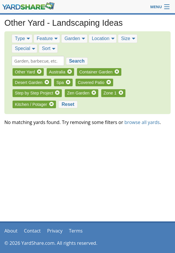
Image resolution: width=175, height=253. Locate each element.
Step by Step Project (37, 93)
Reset (68, 104)
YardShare (28, 6)
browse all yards (142, 122)
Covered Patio (94, 82)
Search (77, 60)
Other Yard (28, 72)
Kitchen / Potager (34, 104)
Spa (63, 82)
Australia (60, 72)
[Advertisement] (87, 176)
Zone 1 (113, 93)
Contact (32, 231)
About (11, 231)
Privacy (55, 231)
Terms (76, 231)
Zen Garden (81, 93)
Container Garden (99, 72)
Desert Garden (32, 82)
